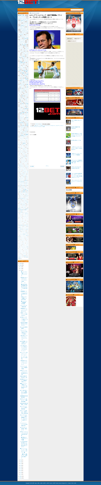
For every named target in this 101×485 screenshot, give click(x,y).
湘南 (27, 125)
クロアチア (20, 98)
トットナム (25, 101)
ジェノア (20, 111)
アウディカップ (23, 230)
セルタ (27, 138)
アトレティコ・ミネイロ (23, 193)
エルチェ (26, 113)
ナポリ (21, 75)
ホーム (20, 9)
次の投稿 (32, 166)
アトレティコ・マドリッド (23, 43)
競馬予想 (26, 108)
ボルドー (19, 154)
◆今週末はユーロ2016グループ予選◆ (23, 438)
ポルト (19, 171)
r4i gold (69, 483)
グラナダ (26, 130)
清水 (27, 112)
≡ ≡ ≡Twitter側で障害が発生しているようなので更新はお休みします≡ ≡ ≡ (23, 444)
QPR (25, 156)
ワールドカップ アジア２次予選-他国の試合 (23, 424)
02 (21, 472)
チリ (32, 126)
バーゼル (22, 176)
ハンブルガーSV (23, 131)
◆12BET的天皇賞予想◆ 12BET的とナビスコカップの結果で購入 (23, 287)
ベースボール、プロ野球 (23, 79)
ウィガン (21, 194)
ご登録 (32, 9)
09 (21, 460)
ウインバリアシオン (24, 236)
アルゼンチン (53, 125)
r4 (66, 483)
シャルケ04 (22, 90)
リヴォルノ (25, 207)
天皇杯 (24, 190)
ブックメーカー (22, 17)
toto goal (24, 44)
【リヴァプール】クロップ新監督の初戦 (23, 367)
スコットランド (22, 167)
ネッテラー (46, 9)
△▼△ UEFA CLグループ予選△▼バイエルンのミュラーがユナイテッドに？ (23, 348)
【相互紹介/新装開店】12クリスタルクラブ (23, 324)
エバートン (26, 88)
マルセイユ (22, 117)
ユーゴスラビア (23, 253)
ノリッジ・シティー (24, 139)
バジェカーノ (24, 153)
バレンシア (22, 106)
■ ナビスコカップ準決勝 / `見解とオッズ (23, 429)
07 (21, 463)
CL (25, 51)
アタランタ (23, 144)
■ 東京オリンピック (72, 41)
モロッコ (26, 222)
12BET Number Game (57, 483)
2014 (20, 476)
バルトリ (20, 218)
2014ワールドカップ (23, 19)
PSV (19, 186)
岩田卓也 (22, 225)
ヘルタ (19, 133)
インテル (20, 58)
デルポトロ (24, 204)
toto (25, 46)
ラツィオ (23, 87)
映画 (19, 258)
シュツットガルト (24, 115)
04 (21, 468)
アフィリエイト (53, 9)
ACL (19, 144)
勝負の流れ (25, 70)
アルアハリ (24, 231)
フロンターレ (25, 221)
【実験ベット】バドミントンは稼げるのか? (23, 314)
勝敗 (25, 78)
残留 (26, 180)
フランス (26, 60)
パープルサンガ (25, 249)
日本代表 (26, 38)
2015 (20, 265)
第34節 (21, 209)
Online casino (20, 212)
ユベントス (20, 47)
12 (21, 266)
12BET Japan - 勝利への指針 (37, 483)
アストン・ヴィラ (24, 104)
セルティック (22, 147)
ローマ (23, 54)
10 (21, 270)
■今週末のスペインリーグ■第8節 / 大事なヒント (24, 380)
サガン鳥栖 (25, 74)
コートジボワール (23, 136)
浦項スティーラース (21, 208)
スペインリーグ (24, 24)
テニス (24, 65)
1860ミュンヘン (24, 211)
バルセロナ (20, 34)
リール (25, 163)
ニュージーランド (25, 217)
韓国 (21, 61)
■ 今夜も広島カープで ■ (76, 140)
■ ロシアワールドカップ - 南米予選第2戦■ (23, 407)
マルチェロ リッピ (21, 222)
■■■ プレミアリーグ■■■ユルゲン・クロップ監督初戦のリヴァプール (23, 386)
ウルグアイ (58, 125)
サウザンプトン (24, 83)
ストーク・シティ (24, 116)
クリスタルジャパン (22, 240)
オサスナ (22, 166)
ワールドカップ (40, 126)
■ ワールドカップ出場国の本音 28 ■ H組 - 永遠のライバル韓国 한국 (77, 161)
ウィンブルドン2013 (24, 202)
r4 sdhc (75, 483)
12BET (44, 483)
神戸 (27, 117)
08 (21, 461)
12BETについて (26, 9)
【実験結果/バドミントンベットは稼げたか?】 (23, 310)
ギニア (20, 217)
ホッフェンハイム (24, 162)
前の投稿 (62, 166)
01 (21, 474)
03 (21, 470)
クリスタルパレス (24, 89)
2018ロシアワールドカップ (45, 125)
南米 (44, 126)
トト (21, 60)
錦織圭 (23, 72)
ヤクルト (26, 121)
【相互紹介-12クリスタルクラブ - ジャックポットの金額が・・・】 (23, 280)
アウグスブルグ (23, 126)
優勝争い (25, 143)
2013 (20, 478)
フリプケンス (26, 250)
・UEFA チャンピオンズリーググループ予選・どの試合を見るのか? (77, 148)
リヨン (24, 154)
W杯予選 (21, 122)
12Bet (35, 125)
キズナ (27, 239)
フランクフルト (23, 140)
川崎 (27, 87)
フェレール (21, 250)
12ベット (38, 125)
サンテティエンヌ (21, 152)
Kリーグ (25, 226)
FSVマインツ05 (21, 67)
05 (21, 467)
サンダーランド (23, 110)
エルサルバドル (25, 216)
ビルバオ (20, 121)
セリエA (26, 23)
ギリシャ (21, 118)
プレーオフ (23, 161)
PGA (26, 185)
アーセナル (23, 39)
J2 (22, 78)
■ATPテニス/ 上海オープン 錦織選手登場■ (23, 400)
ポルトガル (22, 84)
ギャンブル (26, 58)
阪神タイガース (24, 135)
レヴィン (24, 254)
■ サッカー (70, 38)
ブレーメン (25, 170)
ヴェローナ (24, 148)
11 (21, 268)
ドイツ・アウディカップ (23, 248)
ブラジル (35, 126)
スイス (22, 99)
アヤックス (20, 200)
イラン (24, 107)
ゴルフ (21, 102)
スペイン (23, 69)
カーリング (23, 239)
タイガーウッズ (22, 203)
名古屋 (27, 103)
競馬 (21, 113)
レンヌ (21, 172)
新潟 (23, 95)
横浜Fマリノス (23, 80)
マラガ (20, 163)
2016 (20, 263)
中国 (23, 103)
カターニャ (23, 158)
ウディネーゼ (21, 127)
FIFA (23, 185)
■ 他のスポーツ (77, 38)
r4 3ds (72, 483)
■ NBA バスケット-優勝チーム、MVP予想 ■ (23, 298)
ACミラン (20, 46)
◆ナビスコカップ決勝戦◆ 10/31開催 (23, 302)
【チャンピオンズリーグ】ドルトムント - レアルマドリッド (77, 181)
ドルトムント (21, 40)
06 (21, 465)
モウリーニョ (20, 189)
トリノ (23, 124)
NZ (27, 226)
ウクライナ (23, 186)
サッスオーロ (21, 138)
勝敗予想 (21, 15)
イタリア (24, 57)
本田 (23, 125)
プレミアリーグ (38, 9)
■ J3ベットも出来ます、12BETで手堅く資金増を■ (24, 412)
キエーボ (26, 166)
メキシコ (24, 97)
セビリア (21, 71)
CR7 (20, 185)
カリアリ (26, 145)
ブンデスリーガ (24, 29)
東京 (21, 88)
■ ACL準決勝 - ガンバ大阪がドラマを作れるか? (24, 342)
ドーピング (20, 249)
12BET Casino (49, 483)
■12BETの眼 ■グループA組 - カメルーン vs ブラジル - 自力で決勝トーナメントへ (76, 135)
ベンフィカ (22, 195)
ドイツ (19, 52)
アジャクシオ (24, 199)
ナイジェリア (23, 120)
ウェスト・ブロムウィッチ (23, 149)
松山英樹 (23, 112)
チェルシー (25, 35)
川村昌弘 (26, 257)
